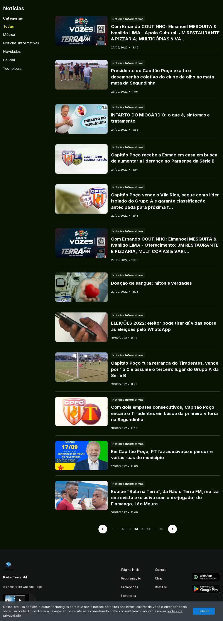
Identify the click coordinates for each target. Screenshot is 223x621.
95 (143, 529)
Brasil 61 (161, 587)
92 (123, 529)
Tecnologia (12, 68)
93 (129, 529)
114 (161, 529)
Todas (8, 26)
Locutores (128, 596)
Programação (131, 578)
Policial (9, 60)
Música (9, 35)
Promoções (129, 587)
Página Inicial (130, 569)
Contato (161, 569)
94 (136, 529)
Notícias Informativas (21, 43)
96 (149, 529)
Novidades (12, 52)
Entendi (204, 611)
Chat (158, 578)
